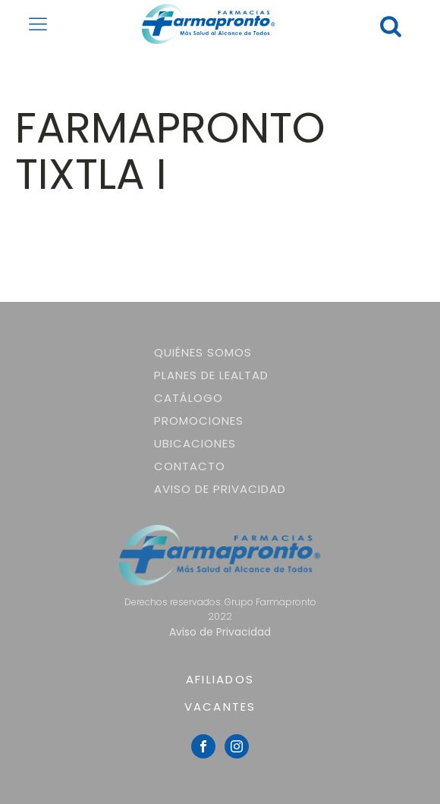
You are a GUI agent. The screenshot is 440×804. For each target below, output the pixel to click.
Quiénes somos (203, 352)
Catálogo (188, 398)
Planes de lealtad (211, 375)
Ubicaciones (195, 443)
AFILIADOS (220, 679)
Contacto (189, 466)
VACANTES (220, 706)
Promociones (199, 421)
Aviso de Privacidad (220, 489)
